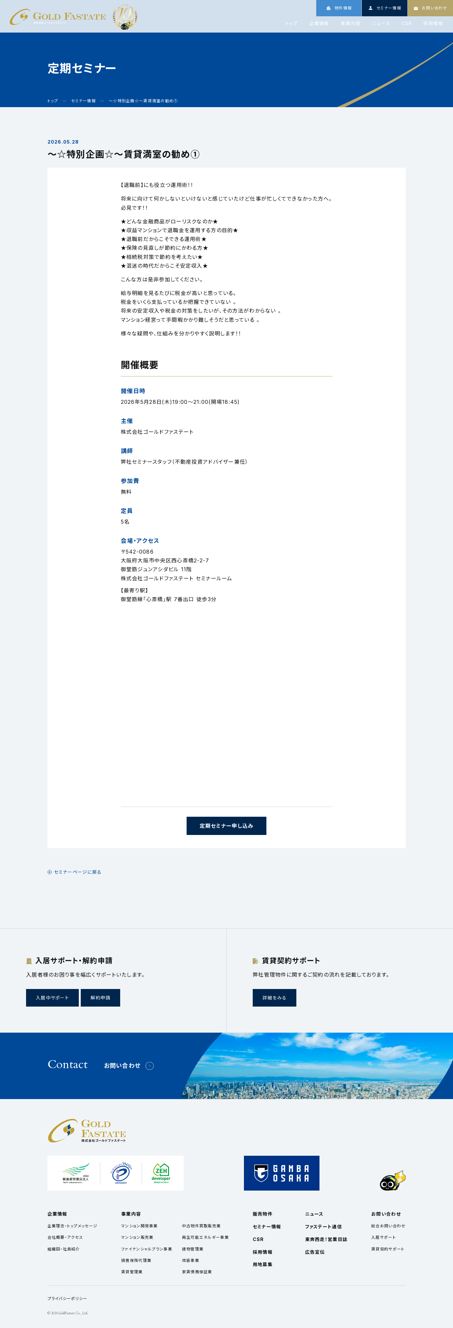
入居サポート (383, 1237)
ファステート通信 (323, 1226)
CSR (407, 23)
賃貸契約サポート (387, 1249)
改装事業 (190, 1260)
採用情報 (433, 23)
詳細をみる (274, 997)
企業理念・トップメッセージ (73, 1225)
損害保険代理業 (136, 1260)
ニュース (381, 23)
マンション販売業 (137, 1237)
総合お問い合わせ (388, 1225)
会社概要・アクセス (65, 1237)
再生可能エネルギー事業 (205, 1237)
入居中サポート (52, 997)
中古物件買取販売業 (201, 1225)
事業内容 (351, 23)
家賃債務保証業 (197, 1271)
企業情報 (319, 23)
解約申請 (100, 997)
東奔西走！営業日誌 (326, 1239)
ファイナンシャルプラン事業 (146, 1249)
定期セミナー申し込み (227, 826)
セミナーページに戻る (78, 872)
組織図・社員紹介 (64, 1249)
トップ (291, 23)
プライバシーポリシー (68, 1298)
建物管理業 (193, 1249)
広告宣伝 (315, 1252)
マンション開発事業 (139, 1225)
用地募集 (263, 1264)
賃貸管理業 (132, 1271)
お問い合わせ (122, 1065)
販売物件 (263, 1214)
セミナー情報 (267, 1226)
